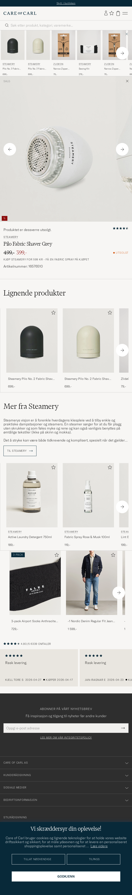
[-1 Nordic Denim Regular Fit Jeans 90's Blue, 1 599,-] (91, 591)
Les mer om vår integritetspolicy (66, 737)
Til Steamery (20, 450)
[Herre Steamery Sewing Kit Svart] (89, 45)
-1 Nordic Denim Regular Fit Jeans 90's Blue (91, 621)
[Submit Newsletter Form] (123, 728)
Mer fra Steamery (31, 406)
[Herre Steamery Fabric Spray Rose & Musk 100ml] (88, 495)
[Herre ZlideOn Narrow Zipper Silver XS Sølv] (114, 45)
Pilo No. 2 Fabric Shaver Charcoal (11, 68)
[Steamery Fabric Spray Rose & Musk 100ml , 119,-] (88, 505)
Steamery (9, 64)
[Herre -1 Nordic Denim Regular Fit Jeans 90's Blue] (91, 583)
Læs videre (99, 846)
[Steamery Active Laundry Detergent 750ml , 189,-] (32, 505)
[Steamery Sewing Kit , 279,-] (89, 53)
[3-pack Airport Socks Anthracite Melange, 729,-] (35, 591)
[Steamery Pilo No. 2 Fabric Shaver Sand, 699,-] (38, 53)
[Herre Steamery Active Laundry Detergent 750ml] (32, 495)
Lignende (34, 292)
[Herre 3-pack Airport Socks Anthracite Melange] (35, 583)
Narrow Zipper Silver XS (111, 68)
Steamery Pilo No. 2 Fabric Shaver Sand (87, 379)
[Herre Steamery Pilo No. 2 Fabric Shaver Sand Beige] (38, 45)
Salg (6, 81)
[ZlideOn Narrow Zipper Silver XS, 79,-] (114, 53)
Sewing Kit (84, 68)
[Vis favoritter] (111, 13)
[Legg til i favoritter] (52, 313)
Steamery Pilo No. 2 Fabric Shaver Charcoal (31, 379)
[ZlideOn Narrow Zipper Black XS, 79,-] (63, 53)
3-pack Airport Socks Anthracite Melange (33, 621)
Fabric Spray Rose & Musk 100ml (87, 537)
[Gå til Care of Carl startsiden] (19, 13)
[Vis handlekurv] (118, 13)
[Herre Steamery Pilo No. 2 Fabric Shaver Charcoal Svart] (13, 45)
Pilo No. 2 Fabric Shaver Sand (36, 68)
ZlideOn (58, 64)
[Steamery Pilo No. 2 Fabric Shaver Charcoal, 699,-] (12, 53)
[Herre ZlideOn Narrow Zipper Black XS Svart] (63, 45)
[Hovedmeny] (125, 13)
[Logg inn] (105, 13)
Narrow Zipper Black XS (60, 68)
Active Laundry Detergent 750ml (30, 537)
